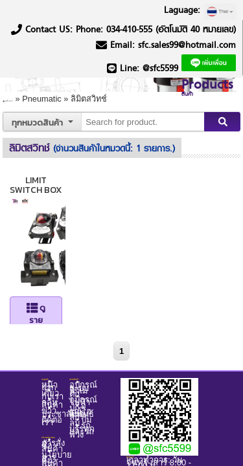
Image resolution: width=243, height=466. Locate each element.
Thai (220, 11)
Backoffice (150, 370)
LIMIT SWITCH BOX (62, 163)
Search (220, 105)
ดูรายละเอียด (63, 291)
